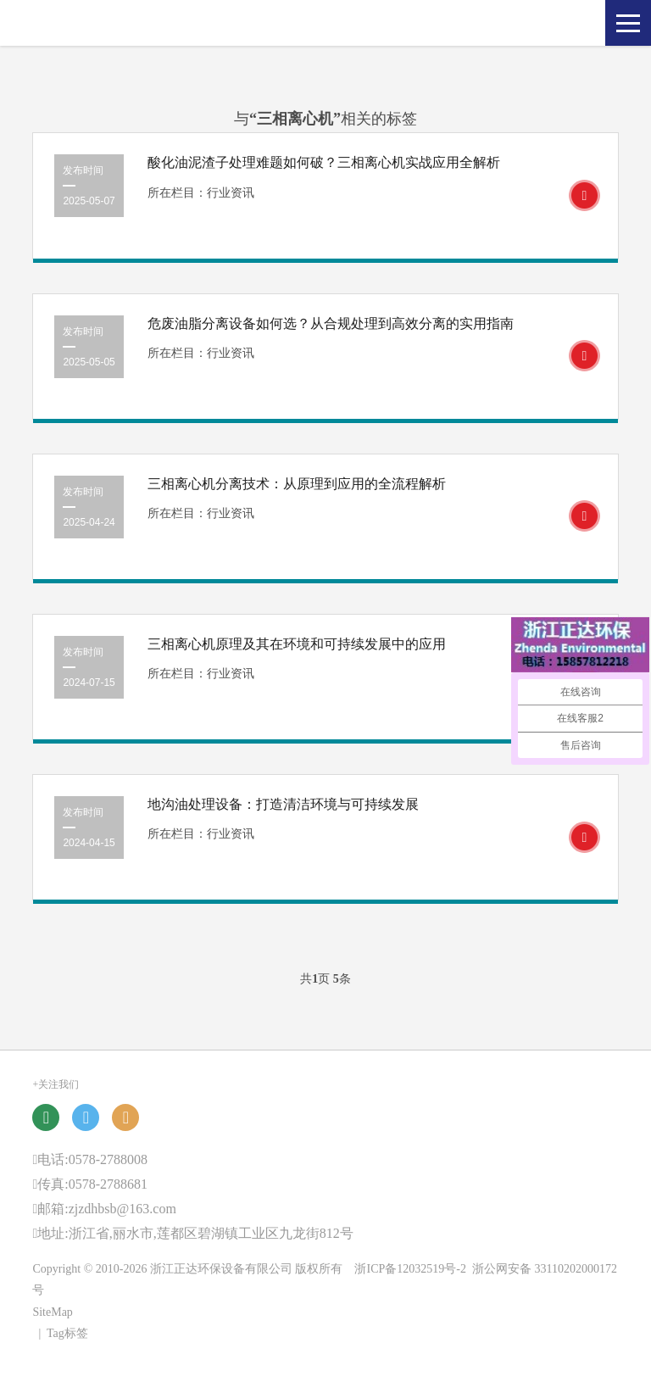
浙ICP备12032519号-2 (409, 1268)
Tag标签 (67, 1333)
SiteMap (52, 1312)
